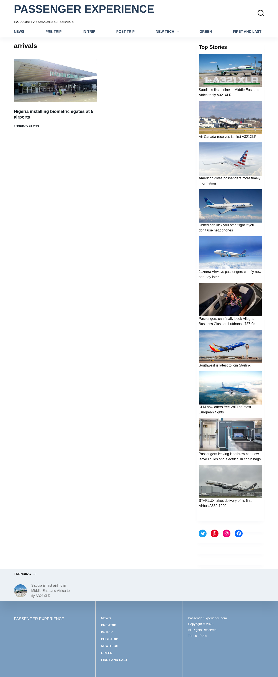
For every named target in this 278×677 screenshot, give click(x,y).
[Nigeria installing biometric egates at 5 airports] (55, 80)
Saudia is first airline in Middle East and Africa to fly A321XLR (50, 591)
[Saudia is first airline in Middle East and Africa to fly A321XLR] (20, 590)
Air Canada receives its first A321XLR (228, 137)
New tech (168, 31)
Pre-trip (53, 31)
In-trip (89, 31)
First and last (247, 31)
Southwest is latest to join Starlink (224, 365)
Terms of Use (197, 635)
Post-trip (125, 31)
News (19, 31)
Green (206, 31)
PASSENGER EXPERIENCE (84, 9)
